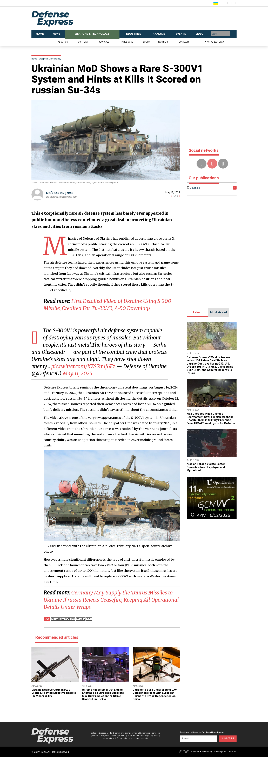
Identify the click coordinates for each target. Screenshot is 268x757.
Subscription (220, 752)
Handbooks (127, 42)
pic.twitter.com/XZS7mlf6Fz (83, 366)
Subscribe (227, 738)
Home (34, 59)
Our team (83, 42)
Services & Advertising (201, 752)
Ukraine (80, 619)
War (89, 619)
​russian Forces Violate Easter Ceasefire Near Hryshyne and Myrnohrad (206, 467)
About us (63, 42)
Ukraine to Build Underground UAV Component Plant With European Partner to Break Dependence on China (155, 694)
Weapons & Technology (50, 59)
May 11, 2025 (77, 373)
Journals (104, 42)
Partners (163, 42)
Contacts (184, 42)
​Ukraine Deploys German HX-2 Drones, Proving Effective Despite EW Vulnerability (53, 693)
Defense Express (59, 193)
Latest (197, 312)
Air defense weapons (63, 619)
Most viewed (218, 312)
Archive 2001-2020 (214, 42)
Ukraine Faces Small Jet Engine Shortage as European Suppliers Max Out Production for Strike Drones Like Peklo (103, 694)
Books (146, 42)
